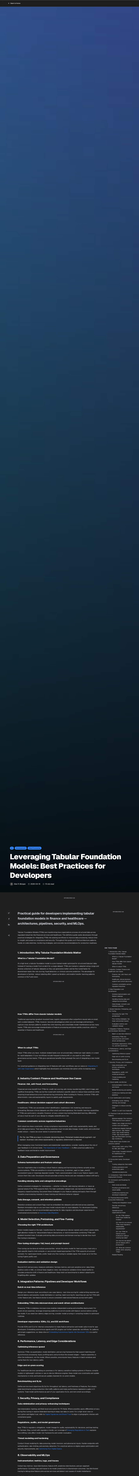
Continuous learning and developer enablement (120, 1231)
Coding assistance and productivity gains (120, 1205)
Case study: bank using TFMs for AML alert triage (122, 1185)
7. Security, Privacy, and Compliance (120, 1099)
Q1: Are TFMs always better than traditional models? (123, 1255)
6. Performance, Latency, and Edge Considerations (119, 1087)
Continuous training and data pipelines (121, 1131)
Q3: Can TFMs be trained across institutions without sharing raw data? (122, 1272)
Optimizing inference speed (121, 1091)
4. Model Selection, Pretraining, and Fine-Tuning (120, 1047)
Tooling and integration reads (121, 1240)
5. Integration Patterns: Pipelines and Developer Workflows (118, 1067)
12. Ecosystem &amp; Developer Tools (119, 1197)
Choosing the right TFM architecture (120, 1052)
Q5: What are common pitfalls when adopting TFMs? (123, 1287)
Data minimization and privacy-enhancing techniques (119, 1104)
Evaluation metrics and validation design (119, 1062)
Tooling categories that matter (122, 1201)
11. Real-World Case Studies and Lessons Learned (119, 1180)
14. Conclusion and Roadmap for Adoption (119, 1218)
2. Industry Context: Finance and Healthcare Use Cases (119, 1007)
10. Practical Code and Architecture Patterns (120, 1152)
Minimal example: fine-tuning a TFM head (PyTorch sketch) (122, 1157)
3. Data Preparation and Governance (116, 1027)
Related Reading (117, 1292)
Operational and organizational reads (119, 1249)
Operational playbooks (119, 1209)
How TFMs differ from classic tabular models (121, 1000)
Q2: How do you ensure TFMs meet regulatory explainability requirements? (124, 1263)
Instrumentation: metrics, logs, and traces (122, 1123)
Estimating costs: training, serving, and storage (120, 1139)
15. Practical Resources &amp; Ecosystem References (118, 1236)
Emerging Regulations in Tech (78, 1434)
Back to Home (14, 3)
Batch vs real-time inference (121, 1071)
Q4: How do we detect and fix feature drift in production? (123, 1280)
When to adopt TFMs (119, 1004)
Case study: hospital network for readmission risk (122, 1190)
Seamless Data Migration (48, 1217)
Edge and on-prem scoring (121, 1094)
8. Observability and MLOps (117, 1119)
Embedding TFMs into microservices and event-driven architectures (120, 1076)
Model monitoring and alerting (122, 1127)
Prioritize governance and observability (120, 1226)
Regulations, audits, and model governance (120, 1110)
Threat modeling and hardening (119, 1115)
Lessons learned (117, 1193)
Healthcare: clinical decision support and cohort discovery (122, 1017)
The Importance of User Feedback (56, 1152)
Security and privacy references (119, 1244)
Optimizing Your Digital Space (50, 1453)
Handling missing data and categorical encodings (120, 1037)
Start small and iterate (119, 1222)
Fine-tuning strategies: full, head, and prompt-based (121, 1057)
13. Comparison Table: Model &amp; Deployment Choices (120, 1213)
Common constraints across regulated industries (121, 1022)
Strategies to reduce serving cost (121, 1144)
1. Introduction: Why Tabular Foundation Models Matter (117, 990)
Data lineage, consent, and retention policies (121, 1042)
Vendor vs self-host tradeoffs (122, 1148)
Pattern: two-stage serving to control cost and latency (122, 1161)
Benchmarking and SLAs (120, 1096)
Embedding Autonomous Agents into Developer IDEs (69, 1336)
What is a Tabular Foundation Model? (122, 995)
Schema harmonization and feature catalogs (121, 1032)
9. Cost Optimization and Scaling (119, 1135)
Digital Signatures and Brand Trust (58, 1418)
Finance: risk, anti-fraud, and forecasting (121, 1012)
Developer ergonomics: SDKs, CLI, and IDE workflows (122, 1082)
